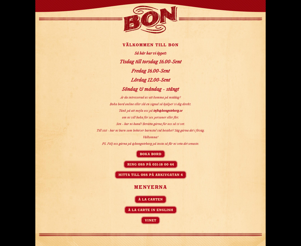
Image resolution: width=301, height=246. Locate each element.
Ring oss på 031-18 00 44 (150, 164)
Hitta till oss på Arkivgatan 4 (150, 175)
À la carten (150, 199)
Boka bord (150, 154)
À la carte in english (150, 210)
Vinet (150, 220)
